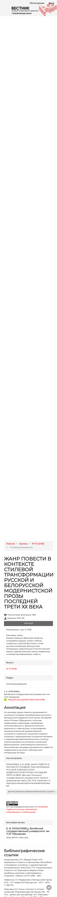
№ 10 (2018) (38, 543)
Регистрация (37, 3)
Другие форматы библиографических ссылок (31, 792)
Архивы (23, 543)
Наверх (49, 887)
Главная (10, 543)
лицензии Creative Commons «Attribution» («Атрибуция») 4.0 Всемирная (27, 809)
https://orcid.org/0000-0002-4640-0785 (26, 699)
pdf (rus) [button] (28, 623)
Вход (51, 3)
